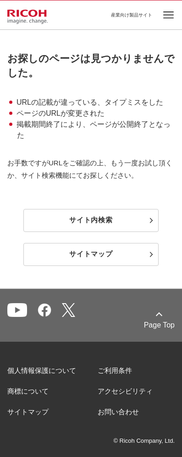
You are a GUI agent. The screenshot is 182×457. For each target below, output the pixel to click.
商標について (28, 391)
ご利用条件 (115, 370)
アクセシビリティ (125, 391)
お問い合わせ (118, 412)
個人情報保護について (41, 370)
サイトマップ (28, 412)
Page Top (159, 325)
